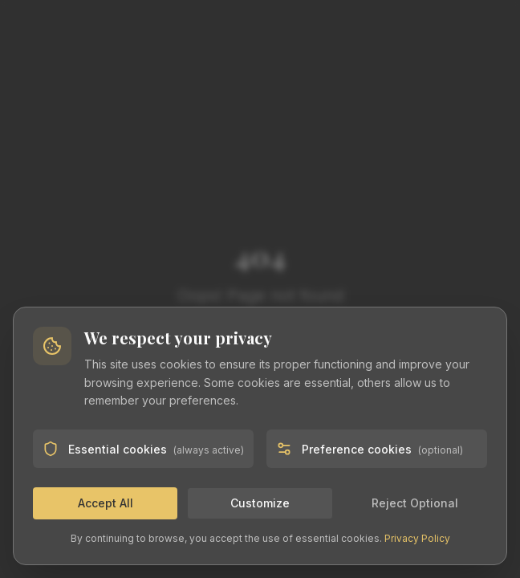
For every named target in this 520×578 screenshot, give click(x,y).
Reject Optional (415, 503)
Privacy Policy (417, 538)
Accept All (105, 503)
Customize (260, 503)
